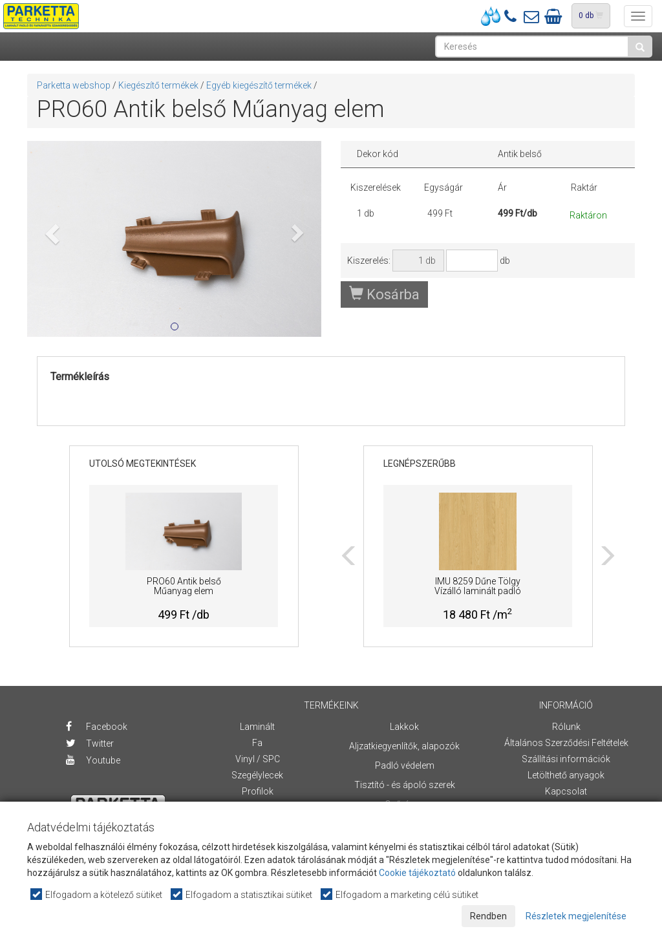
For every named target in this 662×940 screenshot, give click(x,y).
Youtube (93, 760)
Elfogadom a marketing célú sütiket (400, 894)
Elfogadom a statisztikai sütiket (242, 894)
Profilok (257, 791)
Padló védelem (404, 765)
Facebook (96, 726)
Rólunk (566, 726)
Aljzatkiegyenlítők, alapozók (404, 746)
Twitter (90, 743)
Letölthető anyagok (566, 775)
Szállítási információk (566, 759)
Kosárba (384, 294)
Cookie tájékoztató (417, 873)
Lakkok (404, 726)
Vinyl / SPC (257, 759)
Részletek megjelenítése (576, 916)
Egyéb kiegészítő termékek (259, 85)
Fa (257, 743)
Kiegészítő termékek (158, 85)
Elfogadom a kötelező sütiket (97, 894)
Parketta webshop (74, 85)
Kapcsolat (566, 791)
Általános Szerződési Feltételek (566, 743)
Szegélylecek (257, 775)
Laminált (257, 726)
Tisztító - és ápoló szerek (404, 785)
